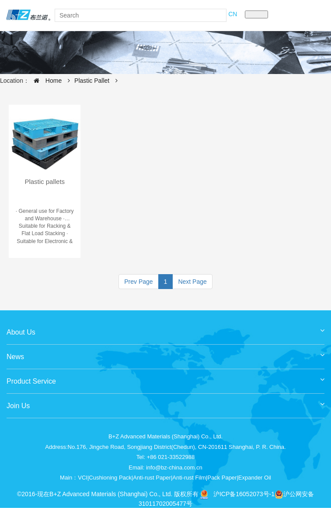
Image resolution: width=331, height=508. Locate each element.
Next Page (192, 281)
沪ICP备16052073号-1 (244, 493)
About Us (165, 329)
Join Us (165, 402)
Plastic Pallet (91, 80)
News (165, 353)
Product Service (165, 378)
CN (232, 14)
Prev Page (138, 281)
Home (45, 80)
